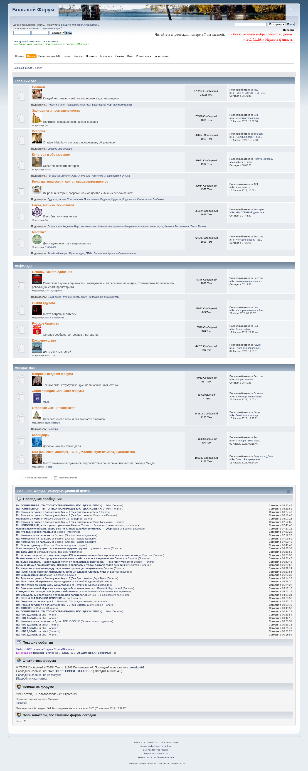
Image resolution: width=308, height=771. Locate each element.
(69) (67, 652)
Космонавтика (88, 226)
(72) (107, 652)
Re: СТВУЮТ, (24, 608)
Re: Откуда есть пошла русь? (35, 601)
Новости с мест (56, 104)
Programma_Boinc (264, 456)
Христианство (75, 199)
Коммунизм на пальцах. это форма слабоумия (45, 591)
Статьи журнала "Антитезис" (88, 175)
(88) (46, 652)
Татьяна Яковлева (54, 317)
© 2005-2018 (161, 753)
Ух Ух (49, 290)
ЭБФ (46, 402)
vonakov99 (137, 667)
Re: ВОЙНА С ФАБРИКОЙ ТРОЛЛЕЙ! (39, 598)
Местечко (39, 232)
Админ (257, 344)
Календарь (40, 435)
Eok (256, 114)
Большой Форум (33, 9)
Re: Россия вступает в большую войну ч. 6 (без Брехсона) (53, 512)
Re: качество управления (246, 118)
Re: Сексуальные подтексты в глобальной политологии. (52, 595)
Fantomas (99, 515)
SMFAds (147, 750)
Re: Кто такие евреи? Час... (247, 239)
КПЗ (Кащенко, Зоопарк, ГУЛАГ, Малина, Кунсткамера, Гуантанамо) (83, 452)
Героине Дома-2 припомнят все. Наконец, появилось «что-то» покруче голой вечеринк (71, 565)
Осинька (258, 393)
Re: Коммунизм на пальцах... (248, 281)
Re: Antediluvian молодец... (246, 415)
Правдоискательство (77, 104)
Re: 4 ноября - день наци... (246, 440)
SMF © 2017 (153, 742)
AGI (256, 184)
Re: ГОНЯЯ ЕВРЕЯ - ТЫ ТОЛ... (249, 92)
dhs (44, 614)
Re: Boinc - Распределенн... (247, 459)
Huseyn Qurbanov (263, 159)
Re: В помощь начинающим (247, 396)
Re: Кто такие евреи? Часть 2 (34, 531)
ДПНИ (89, 253)
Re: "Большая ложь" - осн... (247, 136)
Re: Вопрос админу (242, 379)
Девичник (53, 429)
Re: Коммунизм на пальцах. (33, 535)
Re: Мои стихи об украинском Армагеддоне (44, 581)
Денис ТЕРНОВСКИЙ (67, 621)
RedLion (98, 604)
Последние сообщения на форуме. (39, 675)
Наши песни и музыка (117, 175)
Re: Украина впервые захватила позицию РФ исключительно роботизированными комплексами (77, 555)
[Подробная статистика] (31, 678)
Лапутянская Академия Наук (63, 226)
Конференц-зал (44, 340)
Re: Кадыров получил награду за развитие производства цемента (58, 568)
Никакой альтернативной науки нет (117, 226)
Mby (256, 89)
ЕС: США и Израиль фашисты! (270, 39)
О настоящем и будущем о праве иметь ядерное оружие (51, 548)
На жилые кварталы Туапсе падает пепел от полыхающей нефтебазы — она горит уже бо (73, 561)
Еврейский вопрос (58, 253)
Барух (257, 412)
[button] (15, 38)
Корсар (48, 467)
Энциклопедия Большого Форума (58, 391)
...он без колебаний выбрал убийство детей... (260, 34)
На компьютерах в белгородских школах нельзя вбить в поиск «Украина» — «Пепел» (70, 558)
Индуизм (105, 199)
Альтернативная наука (150, 226)
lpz (46, 125)
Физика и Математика (177, 226)
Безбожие (158, 199)
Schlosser (58, 575)
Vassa (48, 169)
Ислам (62, 199)
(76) (86, 652)
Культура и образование (51, 154)
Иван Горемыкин (103, 522)
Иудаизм (116, 199)
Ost (47, 220)
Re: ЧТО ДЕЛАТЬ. (27, 614)
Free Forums (161, 750)
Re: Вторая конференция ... (247, 348)
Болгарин (259, 209)
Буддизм (52, 199)
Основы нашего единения (52, 272)
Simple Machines (169, 742)
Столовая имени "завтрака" (53, 408)
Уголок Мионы (198, 226)
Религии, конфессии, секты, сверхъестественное (70, 181)
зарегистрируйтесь (87, 24)
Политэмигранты (122, 104)
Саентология (144, 199)
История (38, 131)
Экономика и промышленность (56, 110)
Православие (91, 199)
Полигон (38, 87)
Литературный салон (59, 175)
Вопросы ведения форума (52, 374)
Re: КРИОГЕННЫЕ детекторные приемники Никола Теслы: (53, 525)
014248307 (50, 247)
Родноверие (129, 199)
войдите (66, 24)
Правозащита (98, 104)
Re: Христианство (241, 187)
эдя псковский (52, 422)
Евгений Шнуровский (87, 581)
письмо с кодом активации (45, 28)
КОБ (109, 104)
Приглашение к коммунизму (103, 297)
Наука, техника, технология (53, 205)
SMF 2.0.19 (139, 742)
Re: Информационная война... (248, 310)
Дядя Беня (100, 578)
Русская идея (76, 253)
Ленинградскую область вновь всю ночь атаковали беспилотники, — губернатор (67, 528)
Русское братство (45, 323)
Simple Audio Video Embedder (155, 746)
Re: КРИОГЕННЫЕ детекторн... (249, 212)
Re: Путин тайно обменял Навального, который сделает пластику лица (61, 571)
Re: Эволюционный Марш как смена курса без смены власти (55, 588)
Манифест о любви (242, 162)
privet (45, 624)
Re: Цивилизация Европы (32, 575)
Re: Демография (241, 329)
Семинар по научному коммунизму (67, 297)
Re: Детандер (24, 551)
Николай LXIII (65, 601)
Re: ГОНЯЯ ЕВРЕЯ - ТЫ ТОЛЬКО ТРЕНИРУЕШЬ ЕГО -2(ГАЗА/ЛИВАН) (59, 505)
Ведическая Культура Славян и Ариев (115, 253)
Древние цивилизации (60, 148)
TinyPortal (149, 753)
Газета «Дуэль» (44, 303)
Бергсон (258, 133)
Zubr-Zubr (50, 355)
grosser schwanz (100, 548)
